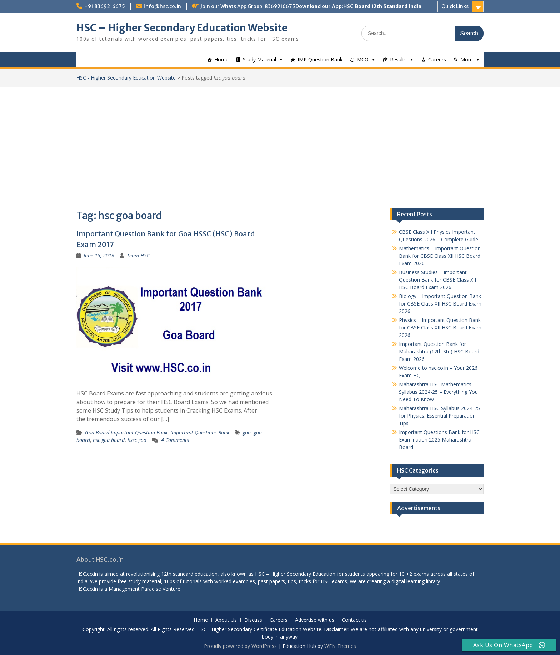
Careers (437, 59)
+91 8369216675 (104, 6)
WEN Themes (340, 646)
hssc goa (137, 440)
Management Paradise (135, 588)
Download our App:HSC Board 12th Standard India (358, 6)
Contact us (354, 620)
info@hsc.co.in (162, 6)
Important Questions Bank (199, 432)
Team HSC (138, 255)
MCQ (363, 59)
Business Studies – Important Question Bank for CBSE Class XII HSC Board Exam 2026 (437, 280)
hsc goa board (109, 440)
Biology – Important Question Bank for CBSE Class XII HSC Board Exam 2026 (440, 303)
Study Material (259, 59)
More (466, 59)
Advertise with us (314, 620)
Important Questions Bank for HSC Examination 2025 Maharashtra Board (439, 439)
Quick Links (455, 6)
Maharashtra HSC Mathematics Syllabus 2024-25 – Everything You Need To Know (438, 392)
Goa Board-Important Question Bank (126, 432)
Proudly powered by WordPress (240, 646)
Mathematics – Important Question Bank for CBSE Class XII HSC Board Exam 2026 (440, 256)
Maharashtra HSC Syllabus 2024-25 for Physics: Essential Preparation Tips (439, 416)
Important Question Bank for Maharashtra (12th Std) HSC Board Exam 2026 (439, 351)
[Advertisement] (280, 140)
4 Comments (175, 440)
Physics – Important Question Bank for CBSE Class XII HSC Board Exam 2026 (440, 327)
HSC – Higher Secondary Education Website (182, 27)
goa (246, 432)
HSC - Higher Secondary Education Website (126, 77)
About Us (226, 620)
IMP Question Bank (320, 59)
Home (221, 59)
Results (398, 59)
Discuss (253, 620)
